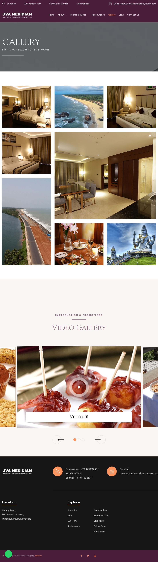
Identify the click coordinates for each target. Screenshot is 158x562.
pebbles (38, 556)
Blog (121, 15)
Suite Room (99, 532)
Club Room (99, 521)
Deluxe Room (100, 526)
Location (11, 4)
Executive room (101, 516)
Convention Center (58, 4)
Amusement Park (32, 4)
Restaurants (98, 15)
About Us (72, 510)
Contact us (133, 15)
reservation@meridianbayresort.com (138, 4)
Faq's (70, 516)
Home (51, 15)
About (61, 15)
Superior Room (101, 510)
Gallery (111, 15)
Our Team (72, 521)
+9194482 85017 (84, 478)
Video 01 (79, 417)
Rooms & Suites (78, 15)
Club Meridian (83, 4)
